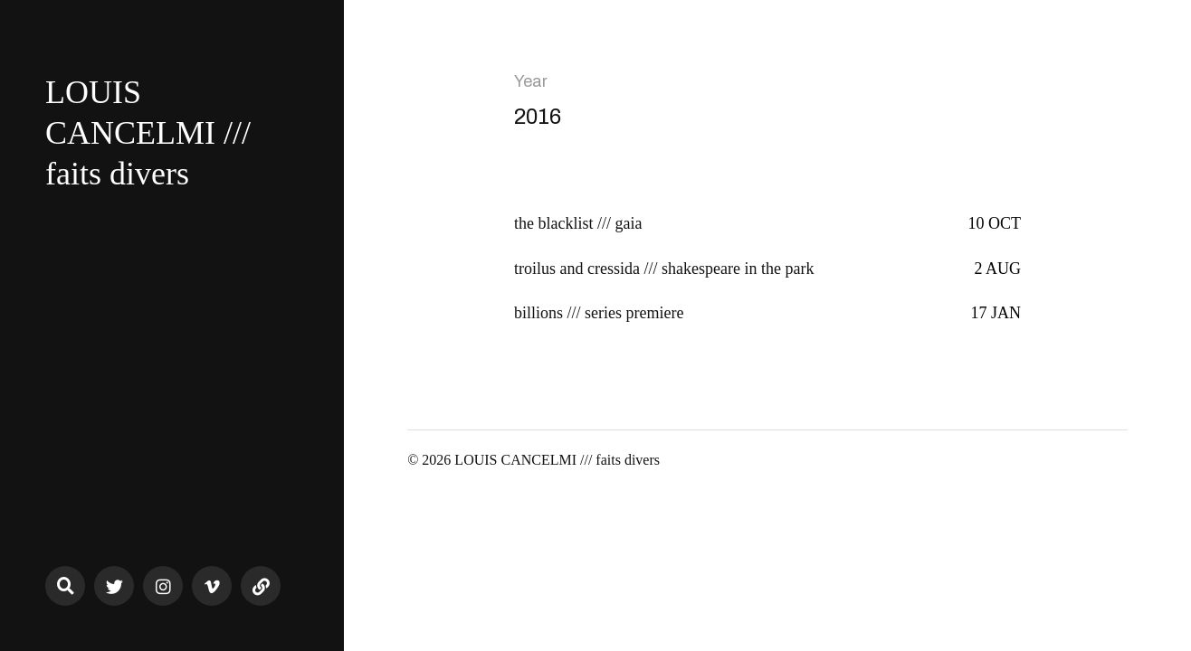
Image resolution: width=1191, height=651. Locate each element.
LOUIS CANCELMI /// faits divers (148, 133)
